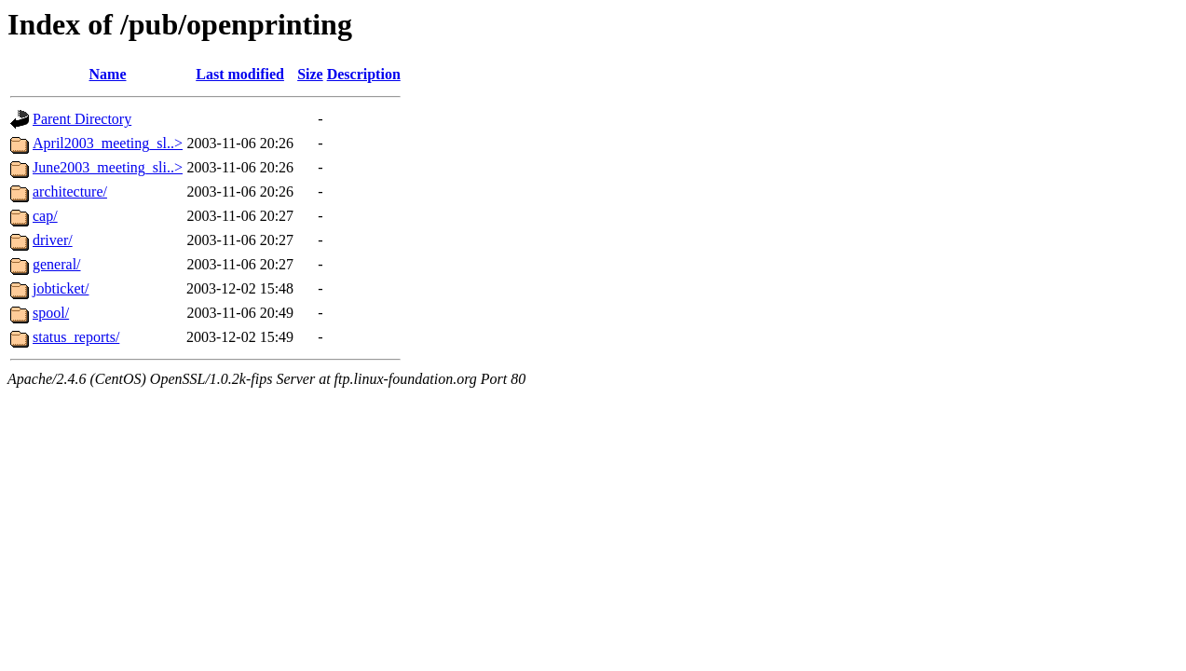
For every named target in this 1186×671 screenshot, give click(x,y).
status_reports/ (76, 337)
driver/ (53, 240)
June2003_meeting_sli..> (108, 167)
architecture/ (70, 191)
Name (108, 74)
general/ (57, 264)
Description (364, 74)
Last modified (240, 74)
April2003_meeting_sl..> (108, 143)
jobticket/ (61, 288)
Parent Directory (82, 119)
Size (310, 74)
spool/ (51, 313)
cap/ (45, 216)
